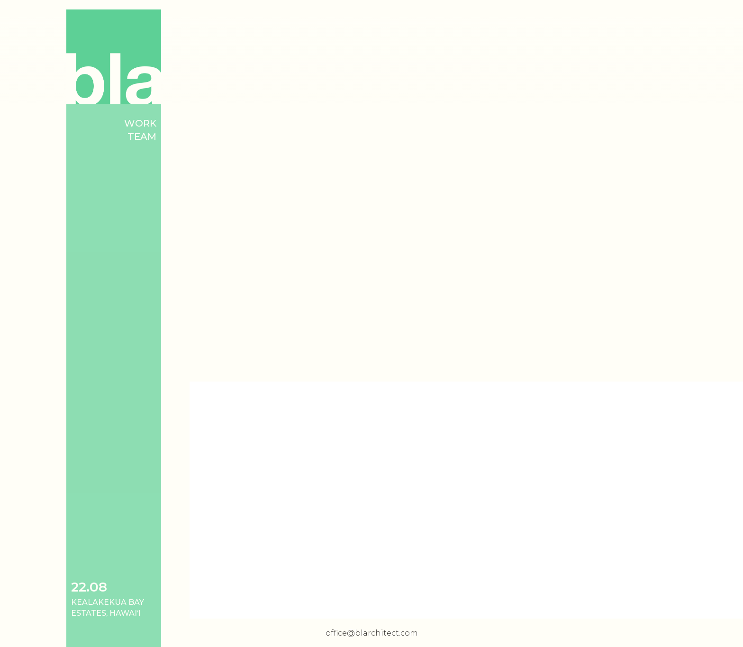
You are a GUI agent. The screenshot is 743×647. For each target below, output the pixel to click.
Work (140, 123)
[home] (113, 56)
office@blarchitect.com (372, 633)
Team (141, 136)
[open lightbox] (466, 189)
